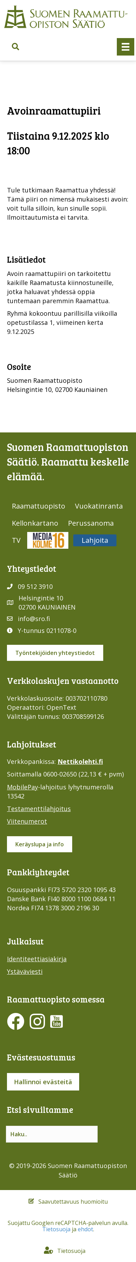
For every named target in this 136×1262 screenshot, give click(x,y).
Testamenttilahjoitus (39, 808)
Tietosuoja (56, 1229)
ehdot (85, 1229)
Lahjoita (95, 540)
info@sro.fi (34, 618)
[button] (15, 46)
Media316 (47, 540)
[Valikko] (125, 47)
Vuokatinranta (99, 506)
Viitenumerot (27, 821)
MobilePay (22, 787)
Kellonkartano (35, 523)
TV (16, 540)
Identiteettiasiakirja (37, 959)
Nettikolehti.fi (80, 761)
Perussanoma (91, 523)
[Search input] (52, 1134)
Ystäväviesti (25, 971)
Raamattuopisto (38, 506)
